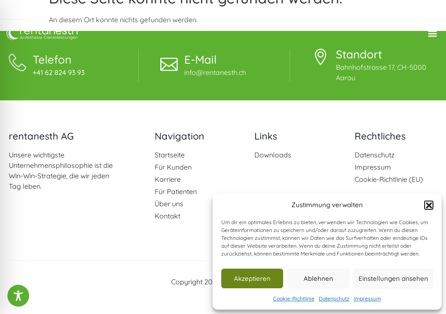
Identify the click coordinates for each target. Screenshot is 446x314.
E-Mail (200, 59)
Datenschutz (334, 298)
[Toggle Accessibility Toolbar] (18, 295)
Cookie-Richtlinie (293, 298)
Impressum (367, 298)
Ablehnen (318, 278)
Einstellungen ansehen (393, 278)
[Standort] (320, 57)
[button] (428, 205)
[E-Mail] (169, 62)
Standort (359, 54)
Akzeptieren (252, 278)
